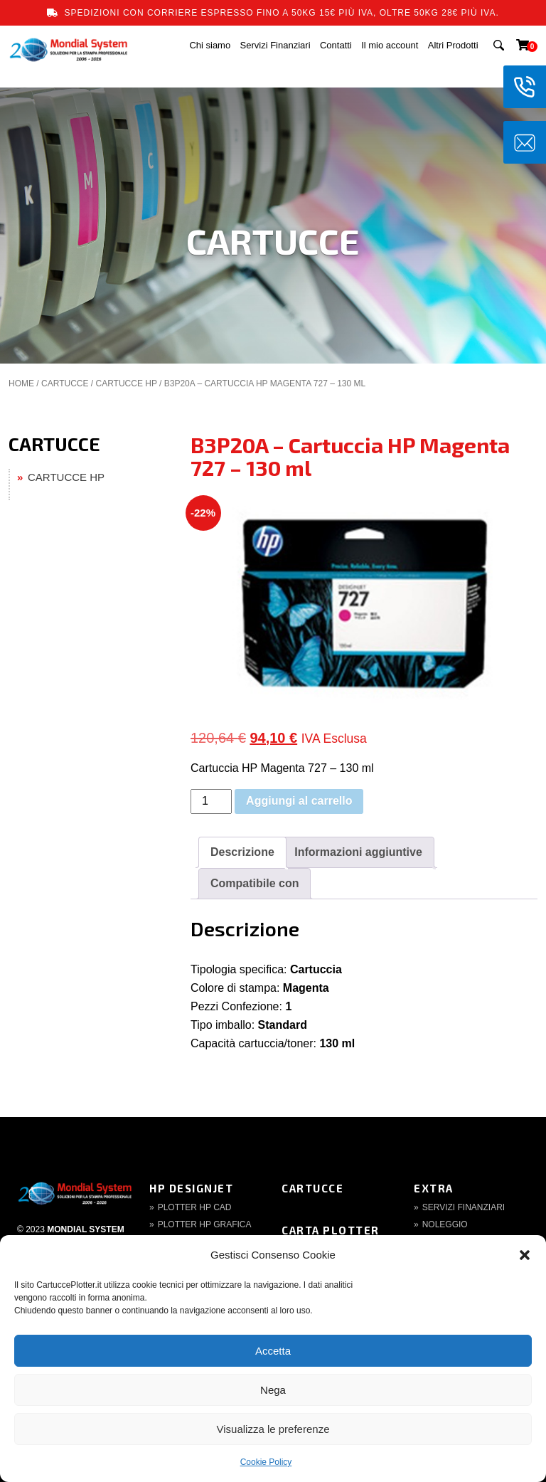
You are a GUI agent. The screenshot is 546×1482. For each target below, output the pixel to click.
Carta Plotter (331, 1230)
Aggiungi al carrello (299, 801)
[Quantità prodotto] (211, 801)
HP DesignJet (191, 1188)
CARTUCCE (64, 383)
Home (21, 383)
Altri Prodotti (453, 45)
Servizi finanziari (463, 1207)
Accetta (273, 1351)
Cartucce (312, 1188)
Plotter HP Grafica (205, 1224)
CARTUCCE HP (125, 383)
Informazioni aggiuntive (358, 852)
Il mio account (389, 45)
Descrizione (242, 852)
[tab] (242, 852)
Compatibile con (254, 883)
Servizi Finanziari (275, 45)
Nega (273, 1390)
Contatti (336, 45)
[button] (525, 1255)
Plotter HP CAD (195, 1207)
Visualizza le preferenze (273, 1429)
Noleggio (445, 1224)
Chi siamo (209, 45)
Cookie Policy (266, 1462)
